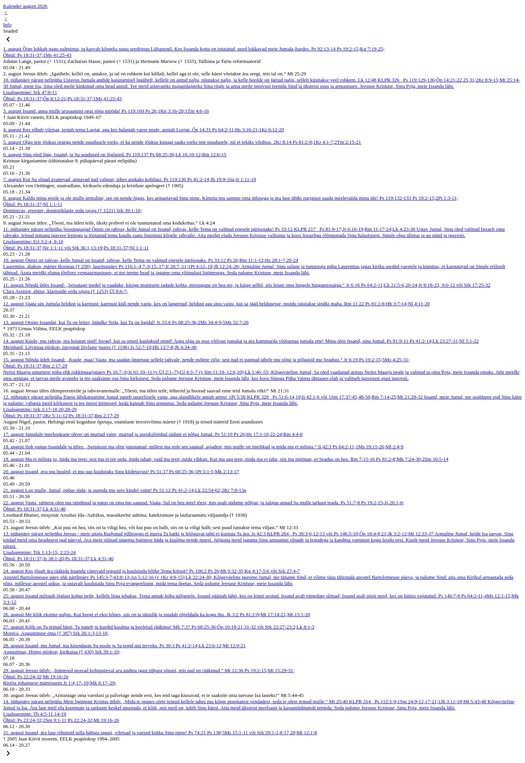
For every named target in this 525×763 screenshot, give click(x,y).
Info (7, 25)
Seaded (10, 31)
